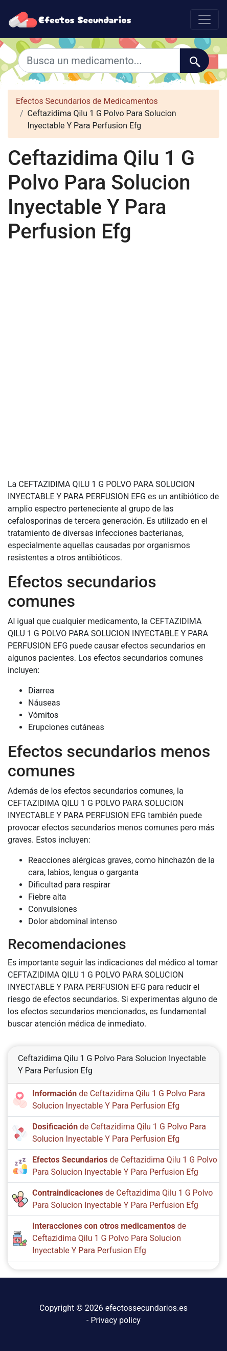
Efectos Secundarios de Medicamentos (87, 101)
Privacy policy (115, 1320)
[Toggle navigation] (204, 19)
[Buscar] (194, 60)
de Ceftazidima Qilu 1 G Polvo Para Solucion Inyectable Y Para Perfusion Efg (109, 1238)
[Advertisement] (113, 361)
